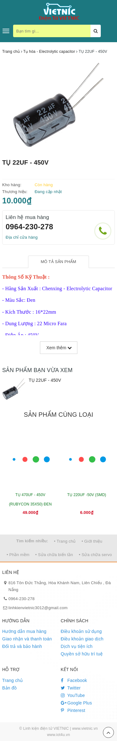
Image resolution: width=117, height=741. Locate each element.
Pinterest (73, 710)
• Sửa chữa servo (95, 554)
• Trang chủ (65, 541)
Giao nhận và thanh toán (27, 638)
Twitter (71, 687)
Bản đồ (9, 687)
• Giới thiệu (91, 541)
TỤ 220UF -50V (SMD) (86, 495)
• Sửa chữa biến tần (54, 554)
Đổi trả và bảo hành (22, 646)
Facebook (74, 680)
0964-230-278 (29, 226)
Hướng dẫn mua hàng (24, 631)
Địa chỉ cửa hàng (22, 237)
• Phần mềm (18, 554)
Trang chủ (12, 680)
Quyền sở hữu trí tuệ (82, 653)
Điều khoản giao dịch (82, 638)
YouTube (73, 695)
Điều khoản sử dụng (81, 631)
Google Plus (76, 702)
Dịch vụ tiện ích (77, 646)
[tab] (58, 262)
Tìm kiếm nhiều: (32, 541)
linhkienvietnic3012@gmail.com (38, 607)
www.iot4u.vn (58, 735)
